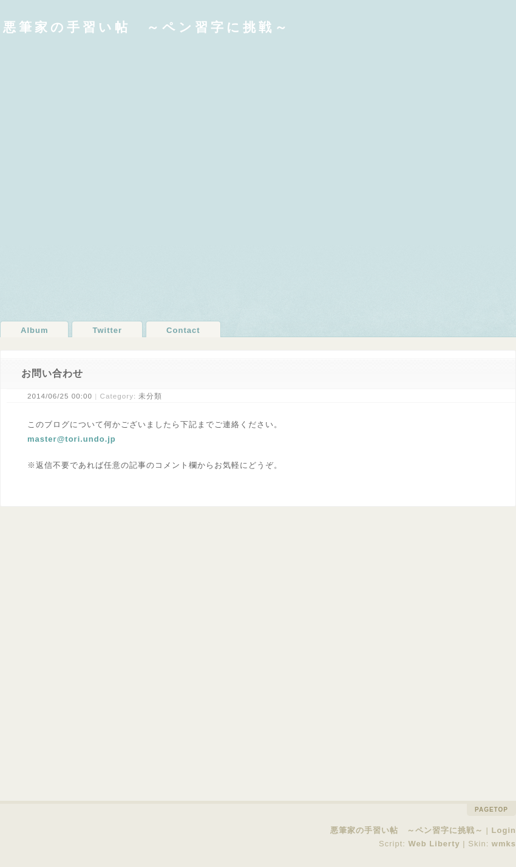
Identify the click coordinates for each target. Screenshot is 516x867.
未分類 (150, 396)
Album (34, 330)
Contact (183, 330)
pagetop (491, 809)
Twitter (107, 330)
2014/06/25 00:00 (59, 396)
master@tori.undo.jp (71, 439)
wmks (504, 843)
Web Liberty (434, 843)
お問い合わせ (52, 373)
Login (504, 830)
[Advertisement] (131, 177)
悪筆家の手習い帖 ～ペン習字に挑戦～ (146, 27)
